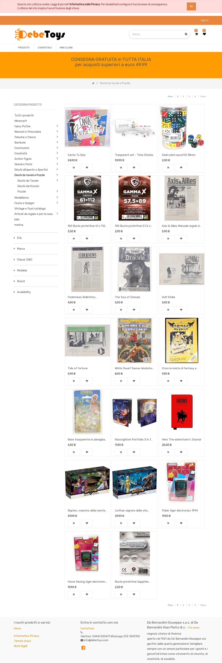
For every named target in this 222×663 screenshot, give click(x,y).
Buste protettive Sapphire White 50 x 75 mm (132, 582)
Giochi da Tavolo (28, 180)
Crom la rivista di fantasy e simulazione (179, 369)
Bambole (20, 142)
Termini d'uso (22, 641)
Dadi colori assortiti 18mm (178, 155)
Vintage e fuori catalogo (30, 208)
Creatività (20, 153)
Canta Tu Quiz (77, 155)
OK (191, 6)
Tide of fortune (78, 368)
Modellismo (21, 197)
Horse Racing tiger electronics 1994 (87, 582)
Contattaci (87, 628)
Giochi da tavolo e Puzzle (29, 175)
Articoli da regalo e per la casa (33, 214)
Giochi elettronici (28, 186)
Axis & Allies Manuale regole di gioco (181, 226)
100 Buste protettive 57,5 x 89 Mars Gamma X (132, 226)
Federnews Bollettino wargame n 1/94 (81, 297)
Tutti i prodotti (24, 115)
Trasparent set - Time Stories (134, 155)
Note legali (20, 646)
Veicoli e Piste (23, 164)
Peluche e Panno (25, 137)
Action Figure (23, 159)
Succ (203, 96)
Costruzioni (21, 148)
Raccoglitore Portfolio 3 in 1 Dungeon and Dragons (133, 440)
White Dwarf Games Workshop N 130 (134, 369)
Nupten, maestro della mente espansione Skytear (86, 511)
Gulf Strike (168, 297)
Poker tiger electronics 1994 (180, 510)
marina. (19, 224)
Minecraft (20, 121)
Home (17, 628)
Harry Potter (22, 126)
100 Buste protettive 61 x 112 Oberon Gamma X (86, 226)
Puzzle (21, 191)
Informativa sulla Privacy (85, 4)
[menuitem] (23, 47)
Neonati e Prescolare (27, 131)
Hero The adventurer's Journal (181, 439)
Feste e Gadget (24, 203)
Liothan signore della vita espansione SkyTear (131, 511)
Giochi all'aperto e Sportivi (31, 169)
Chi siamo (194, 627)
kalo (16, 219)
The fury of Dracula (127, 297)
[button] (74, 168)
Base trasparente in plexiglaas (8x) (87, 440)
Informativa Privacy (26, 636)
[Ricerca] (161, 94)
